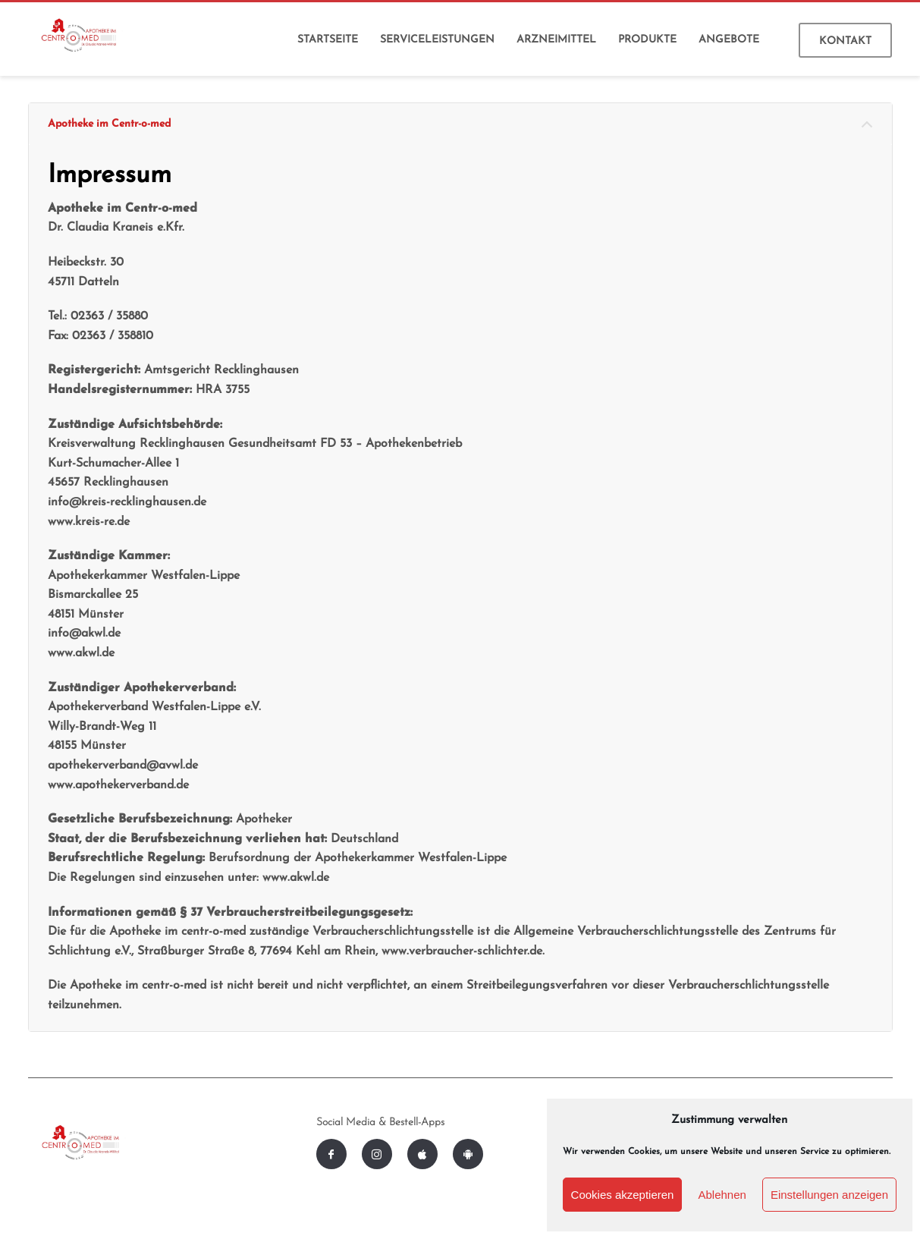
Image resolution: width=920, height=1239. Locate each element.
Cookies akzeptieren (622, 1194)
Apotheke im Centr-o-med (109, 124)
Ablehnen (722, 1194)
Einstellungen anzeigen (829, 1194)
